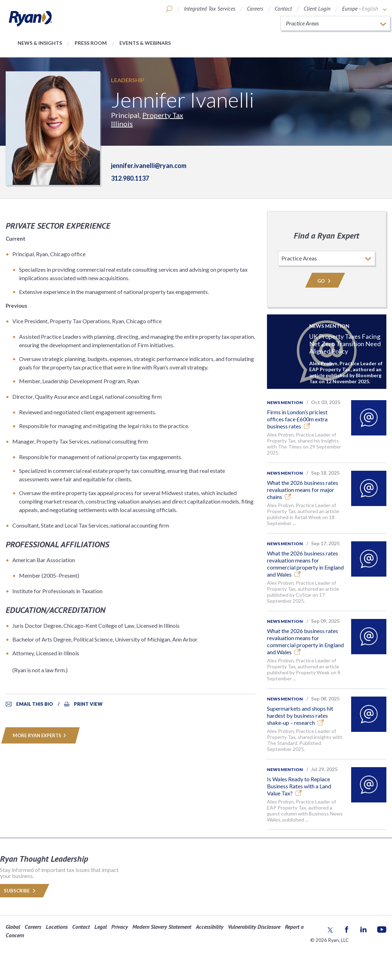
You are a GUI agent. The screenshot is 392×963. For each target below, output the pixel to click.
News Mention (285, 402)
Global (13, 926)
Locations (57, 926)
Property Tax (162, 115)
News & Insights (40, 43)
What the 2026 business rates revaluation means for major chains (302, 489)
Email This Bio (34, 704)
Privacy (119, 926)
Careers (255, 8)
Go (325, 281)
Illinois (122, 123)
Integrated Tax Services (209, 8)
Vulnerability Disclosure (254, 926)
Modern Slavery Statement (161, 926)
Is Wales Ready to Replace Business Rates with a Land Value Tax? (299, 786)
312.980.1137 (130, 178)
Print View (88, 704)
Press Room (91, 43)
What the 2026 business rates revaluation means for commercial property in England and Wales (305, 564)
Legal (100, 926)
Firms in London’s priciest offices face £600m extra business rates (297, 419)
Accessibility (209, 926)
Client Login (317, 8)
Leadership (127, 80)
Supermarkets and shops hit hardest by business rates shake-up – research (300, 715)
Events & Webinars (145, 43)
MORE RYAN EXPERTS (40, 735)
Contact (283, 8)
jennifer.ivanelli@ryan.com (148, 165)
